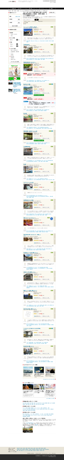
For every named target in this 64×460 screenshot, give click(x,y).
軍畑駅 (45, 143)
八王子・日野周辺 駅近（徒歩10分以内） (43, 127)
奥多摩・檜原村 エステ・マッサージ (31, 248)
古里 (36, 404)
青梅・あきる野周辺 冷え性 (49, 58)
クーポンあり (34, 21)
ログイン (51, 2)
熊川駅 (44, 81)
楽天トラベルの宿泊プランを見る (38, 140)
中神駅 (43, 128)
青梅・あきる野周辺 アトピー (46, 142)
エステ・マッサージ (34, 415)
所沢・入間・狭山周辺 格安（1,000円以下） (43, 196)
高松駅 (42, 161)
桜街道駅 (27, 269)
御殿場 (31, 450)
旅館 (32, 410)
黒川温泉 (40, 449)
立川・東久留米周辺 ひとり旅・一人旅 (40, 160)
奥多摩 (43, 404)
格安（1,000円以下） (15, 50)
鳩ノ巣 (38, 404)
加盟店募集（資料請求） (30, 453)
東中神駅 (45, 128)
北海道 (37, 448)
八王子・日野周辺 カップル (45, 80)
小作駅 (41, 59)
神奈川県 (18, 448)
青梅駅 (44, 59)
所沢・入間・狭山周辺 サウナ (43, 324)
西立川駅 (48, 128)
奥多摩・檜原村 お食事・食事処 (41, 248)
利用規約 (51, 455)
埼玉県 (21, 448)
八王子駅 (46, 179)
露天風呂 (12, 56)
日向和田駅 (44, 110)
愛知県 (42, 448)
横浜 (17, 450)
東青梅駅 (38, 59)
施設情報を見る (38, 34)
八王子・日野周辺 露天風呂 (37, 128)
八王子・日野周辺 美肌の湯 (30, 80)
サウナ (12, 53)
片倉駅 (45, 343)
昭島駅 (38, 81)
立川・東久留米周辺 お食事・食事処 (43, 267)
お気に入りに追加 (46, 34)
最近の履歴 (53, 1)
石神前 (24, 404)
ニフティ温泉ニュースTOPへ (50, 398)
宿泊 (12, 35)
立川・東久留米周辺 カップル (30, 160)
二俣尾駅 (38, 143)
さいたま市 (26, 450)
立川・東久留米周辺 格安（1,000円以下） (32, 161)
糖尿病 (34, 410)
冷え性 (45, 415)
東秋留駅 (40, 249)
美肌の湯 (29, 410)
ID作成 (55, 2)
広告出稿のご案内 (38, 453)
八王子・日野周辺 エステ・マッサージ (31, 178)
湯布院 (44, 449)
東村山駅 (47, 231)
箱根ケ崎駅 (51, 196)
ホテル (24, 415)
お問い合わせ (54, 453)
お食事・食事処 (27, 415)
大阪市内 (34, 450)
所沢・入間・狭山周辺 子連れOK (30, 231)
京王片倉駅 (42, 343)
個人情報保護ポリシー (39, 455)
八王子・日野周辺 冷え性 (37, 80)
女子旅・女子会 (49, 415)
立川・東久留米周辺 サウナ (42, 268)
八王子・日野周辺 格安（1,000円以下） (31, 127)
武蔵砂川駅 (31, 269)
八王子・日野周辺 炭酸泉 (29, 342)
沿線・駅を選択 (15, 25)
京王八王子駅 (50, 179)
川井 (34, 404)
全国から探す (17, 16)
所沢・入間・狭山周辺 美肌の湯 (30, 195)
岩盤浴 (26, 410)
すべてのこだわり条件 (15, 61)
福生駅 (27, 41)
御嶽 (32, 404)
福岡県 (45, 448)
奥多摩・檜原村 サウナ (49, 248)
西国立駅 (47, 161)
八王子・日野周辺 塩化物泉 (37, 342)
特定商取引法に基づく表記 (46, 455)
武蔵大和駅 (43, 231)
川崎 (19, 450)
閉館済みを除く (40, 21)
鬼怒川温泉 (47, 449)
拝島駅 (35, 81)
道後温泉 (37, 449)
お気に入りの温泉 (46, 1)
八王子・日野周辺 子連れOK (30, 81)
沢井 (30, 404)
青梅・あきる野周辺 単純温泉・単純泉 (31, 58)
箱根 (21, 449)
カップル (42, 415)
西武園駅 (37, 231)
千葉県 (24, 448)
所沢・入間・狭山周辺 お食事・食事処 (31, 196)
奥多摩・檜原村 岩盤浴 (29, 249)
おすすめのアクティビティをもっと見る (49, 379)
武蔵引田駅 (37, 249)
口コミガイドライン (45, 453)
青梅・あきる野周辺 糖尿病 (37, 109)
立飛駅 (44, 161)
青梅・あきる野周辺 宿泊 (29, 109)
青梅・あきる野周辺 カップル (30, 59)
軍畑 (28, 404)
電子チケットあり (27, 21)
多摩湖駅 (30, 197)
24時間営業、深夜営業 (26, 416)
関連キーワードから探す (12, 451)
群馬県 (29, 448)
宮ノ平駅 (38, 110)
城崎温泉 (26, 449)
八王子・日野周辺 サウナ (29, 128)
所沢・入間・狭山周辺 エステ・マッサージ (41, 195)
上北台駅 (47, 268)
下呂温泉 (30, 449)
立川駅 (39, 161)
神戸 (43, 450)
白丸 (40, 404)
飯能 (29, 450)
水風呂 (24, 410)
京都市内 (37, 450)
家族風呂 (12, 57)
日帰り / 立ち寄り (14, 34)
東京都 (32, 448)
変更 (19, 19)
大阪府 (34, 448)
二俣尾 (26, 404)
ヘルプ (50, 453)
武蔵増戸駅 (43, 249)
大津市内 (41, 450)
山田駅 (53, 179)
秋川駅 (34, 249)
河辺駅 (36, 59)
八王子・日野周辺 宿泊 (45, 342)
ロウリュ (39, 415)
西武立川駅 (41, 81)
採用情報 (54, 455)
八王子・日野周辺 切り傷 (29, 343)
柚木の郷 (36, 424)
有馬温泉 (23, 449)
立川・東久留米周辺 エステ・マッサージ (31, 267)
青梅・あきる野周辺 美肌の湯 (41, 58)
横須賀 (22, 450)
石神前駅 (35, 143)
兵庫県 (26, 448)
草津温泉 (18, 449)
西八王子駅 (43, 179)
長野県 (39, 448)
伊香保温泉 (34, 449)
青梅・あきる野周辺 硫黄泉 (30, 142)
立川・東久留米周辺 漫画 (49, 160)
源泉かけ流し (13, 59)
